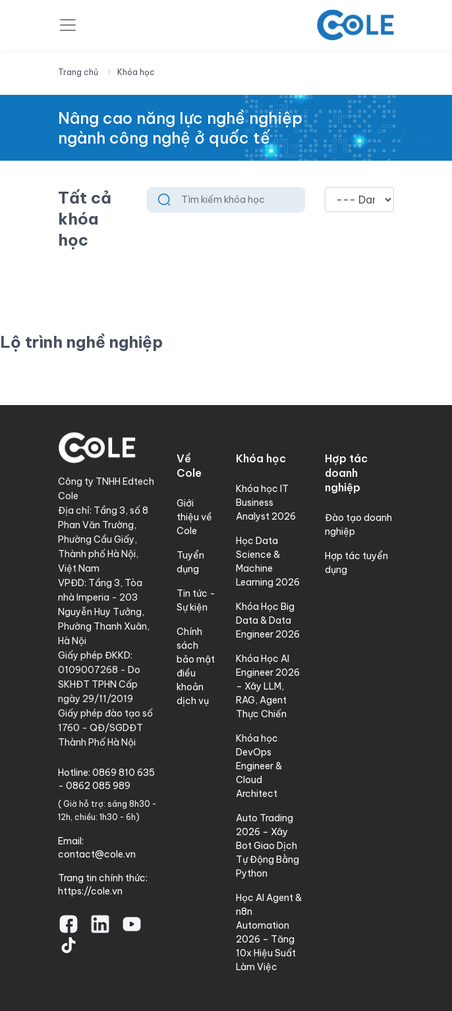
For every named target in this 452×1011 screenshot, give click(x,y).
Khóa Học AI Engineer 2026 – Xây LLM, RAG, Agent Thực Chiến (268, 686)
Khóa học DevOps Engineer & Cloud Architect (259, 766)
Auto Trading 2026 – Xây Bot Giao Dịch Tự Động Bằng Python (267, 845)
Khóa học (136, 72)
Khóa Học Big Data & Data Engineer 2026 (268, 620)
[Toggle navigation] (68, 25)
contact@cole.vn (97, 854)
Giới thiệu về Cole (194, 517)
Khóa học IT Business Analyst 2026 (266, 502)
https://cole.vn (90, 891)
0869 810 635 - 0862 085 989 (106, 779)
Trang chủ (78, 72)
